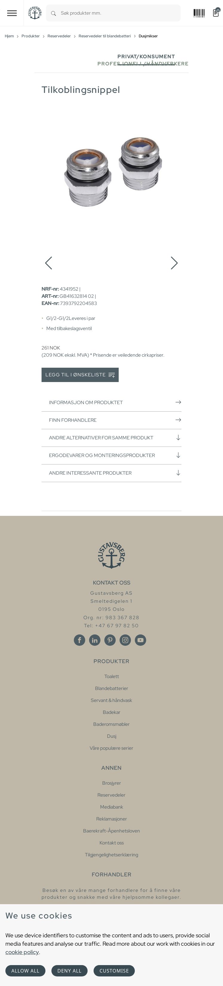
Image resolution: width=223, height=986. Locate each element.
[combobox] (121, 13)
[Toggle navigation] (12, 13)
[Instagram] (125, 640)
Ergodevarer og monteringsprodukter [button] (115, 455)
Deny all (69, 970)
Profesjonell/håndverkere (143, 64)
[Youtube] (140, 640)
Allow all (25, 970)
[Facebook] (79, 640)
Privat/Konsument (146, 56)
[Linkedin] (94, 640)
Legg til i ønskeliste (80, 375)
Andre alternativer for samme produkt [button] (115, 437)
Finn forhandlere (115, 420)
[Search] (53, 13)
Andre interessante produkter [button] (115, 473)
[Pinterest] (110, 640)
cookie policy (22, 952)
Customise (114, 970)
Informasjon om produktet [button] (115, 402)
